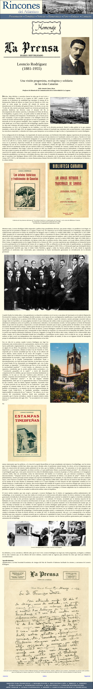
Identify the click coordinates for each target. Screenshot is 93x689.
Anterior (5, 676)
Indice (45, 676)
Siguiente (87, 676)
